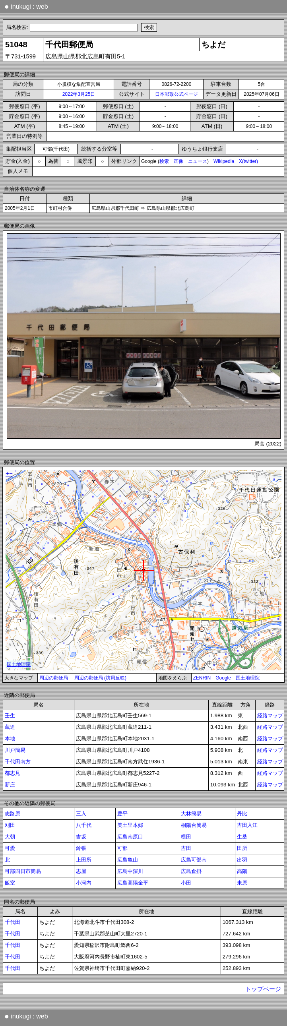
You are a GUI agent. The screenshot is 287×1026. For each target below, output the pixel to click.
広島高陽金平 (132, 883)
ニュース (197, 161)
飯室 (10, 883)
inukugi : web (26, 6)
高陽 (242, 871)
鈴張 (81, 848)
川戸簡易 (15, 750)
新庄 (10, 785)
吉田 (186, 848)
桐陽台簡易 (194, 825)
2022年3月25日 (78, 94)
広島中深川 (130, 871)
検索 (164, 161)
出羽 (242, 860)
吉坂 (81, 837)
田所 (242, 848)
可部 (122, 848)
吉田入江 (247, 825)
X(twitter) (248, 161)
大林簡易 (191, 814)
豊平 (122, 814)
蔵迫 (10, 727)
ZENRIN (202, 678)
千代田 (12, 922)
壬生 (10, 715)
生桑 (242, 837)
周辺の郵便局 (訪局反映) (100, 678)
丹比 (242, 814)
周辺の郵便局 (53, 678)
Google (223, 678)
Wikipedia (223, 161)
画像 (178, 161)
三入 (81, 814)
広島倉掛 (191, 871)
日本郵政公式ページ (176, 94)
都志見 (12, 773)
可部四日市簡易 (23, 871)
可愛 (10, 848)
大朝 (10, 837)
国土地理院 (248, 678)
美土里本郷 (130, 825)
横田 (186, 837)
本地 (10, 738)
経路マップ (270, 715)
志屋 (81, 871)
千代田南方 (18, 762)
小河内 (83, 883)
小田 (186, 883)
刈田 (10, 825)
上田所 (83, 860)
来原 (242, 883)
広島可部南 (194, 860)
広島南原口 (130, 837)
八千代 (83, 825)
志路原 (12, 814)
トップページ (263, 989)
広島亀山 (127, 860)
